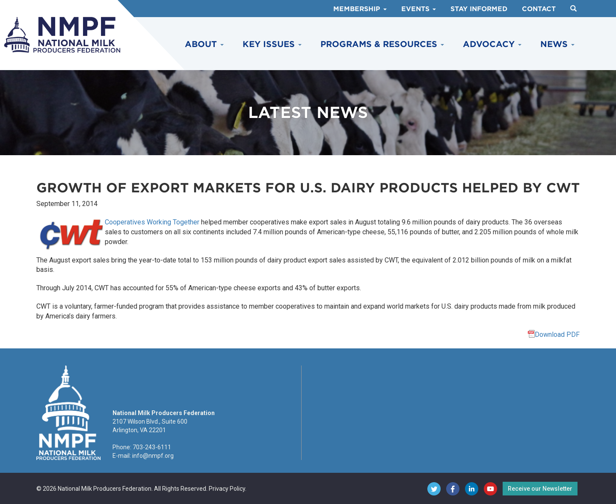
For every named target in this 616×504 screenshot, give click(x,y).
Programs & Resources (382, 44)
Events (418, 9)
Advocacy (492, 44)
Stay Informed (478, 9)
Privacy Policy (227, 488)
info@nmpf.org (153, 455)
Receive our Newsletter (540, 488)
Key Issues (272, 44)
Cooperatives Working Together (152, 222)
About (204, 44)
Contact (539, 9)
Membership (360, 9)
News (557, 44)
